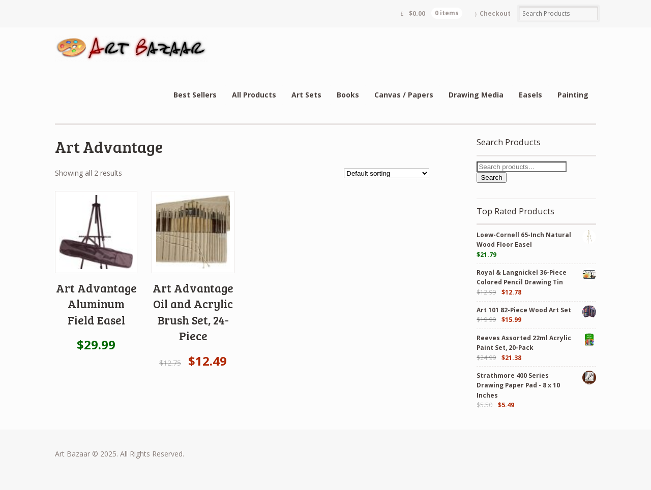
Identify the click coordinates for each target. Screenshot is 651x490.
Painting (572, 95)
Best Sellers (195, 95)
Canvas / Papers (403, 95)
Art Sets (306, 95)
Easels (530, 95)
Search (491, 177)
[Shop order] (386, 173)
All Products (254, 95)
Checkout (495, 13)
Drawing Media (476, 95)
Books (348, 95)
